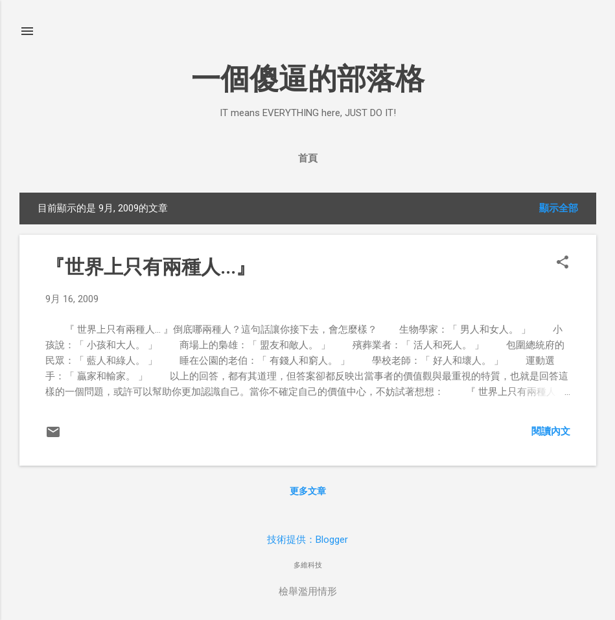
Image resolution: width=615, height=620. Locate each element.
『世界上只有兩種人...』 (150, 267)
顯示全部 (558, 208)
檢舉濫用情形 (308, 591)
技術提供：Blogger (307, 539)
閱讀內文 (550, 431)
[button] (562, 263)
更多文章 (308, 491)
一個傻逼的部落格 (307, 79)
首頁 (308, 158)
